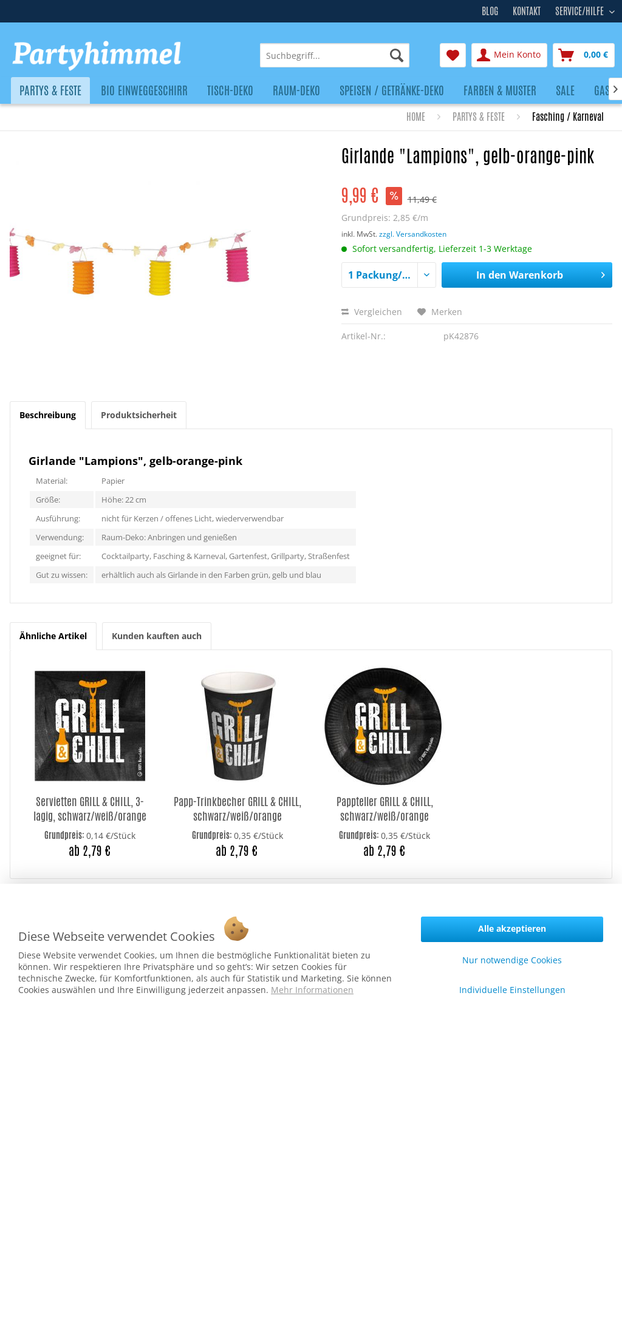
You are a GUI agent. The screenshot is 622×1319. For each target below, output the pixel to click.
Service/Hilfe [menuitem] (580, 9)
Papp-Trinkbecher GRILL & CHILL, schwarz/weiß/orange (237, 809)
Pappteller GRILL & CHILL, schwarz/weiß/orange (385, 809)
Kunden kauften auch (157, 636)
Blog (490, 11)
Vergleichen (371, 311)
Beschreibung (47, 415)
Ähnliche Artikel (53, 636)
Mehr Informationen (312, 989)
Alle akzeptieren (512, 928)
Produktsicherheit (139, 415)
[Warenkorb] (584, 55)
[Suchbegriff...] (334, 55)
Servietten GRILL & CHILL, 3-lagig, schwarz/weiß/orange (89, 809)
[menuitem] (334, 55)
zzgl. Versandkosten (412, 234)
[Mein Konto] (509, 55)
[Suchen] (396, 55)
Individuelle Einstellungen (512, 989)
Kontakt (527, 11)
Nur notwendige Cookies (512, 960)
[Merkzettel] (453, 55)
